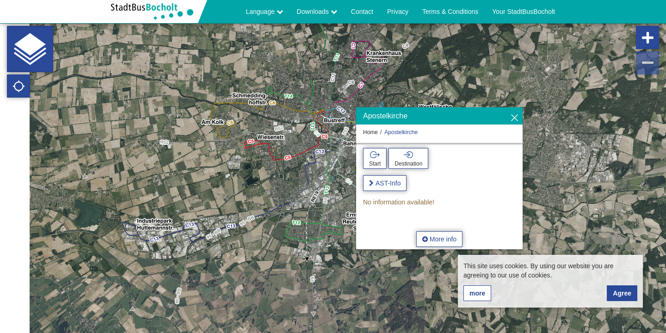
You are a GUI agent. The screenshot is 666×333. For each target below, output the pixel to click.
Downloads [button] (317, 11)
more (477, 293)
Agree (622, 293)
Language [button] (264, 11)
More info (439, 239)
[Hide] (514, 118)
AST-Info (388, 183)
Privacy (397, 11)
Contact (362, 11)
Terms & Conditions (450, 11)
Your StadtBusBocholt (523, 11)
